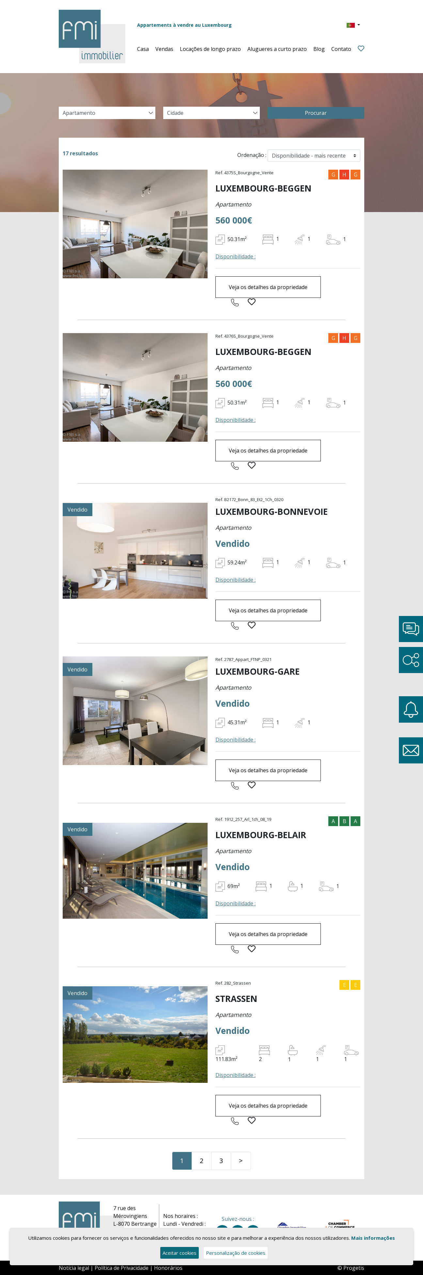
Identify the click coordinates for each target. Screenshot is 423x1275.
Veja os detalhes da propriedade (268, 287)
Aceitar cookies (179, 1253)
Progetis (353, 1267)
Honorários (168, 1267)
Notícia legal (74, 1267)
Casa (143, 49)
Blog (319, 49)
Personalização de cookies (235, 1253)
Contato (341, 49)
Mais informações (373, 1238)
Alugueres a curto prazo (277, 49)
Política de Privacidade (122, 1267)
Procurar (316, 112)
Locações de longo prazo (210, 49)
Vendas (164, 49)
